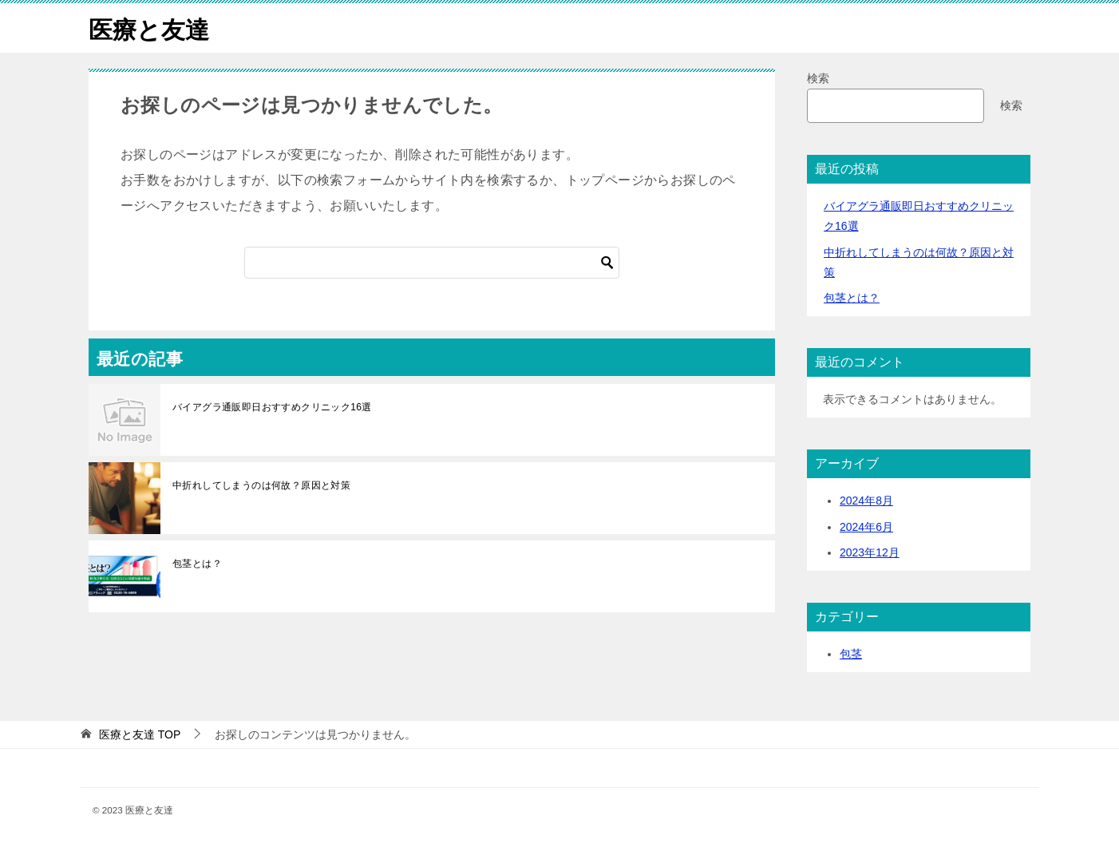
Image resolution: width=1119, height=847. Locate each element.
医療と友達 (149, 28)
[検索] (431, 262)
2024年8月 (866, 500)
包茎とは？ (197, 562)
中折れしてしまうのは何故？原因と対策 (261, 484)
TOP (139, 733)
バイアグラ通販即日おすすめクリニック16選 (272, 406)
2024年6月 (866, 526)
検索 (818, 77)
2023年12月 (870, 551)
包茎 (851, 653)
